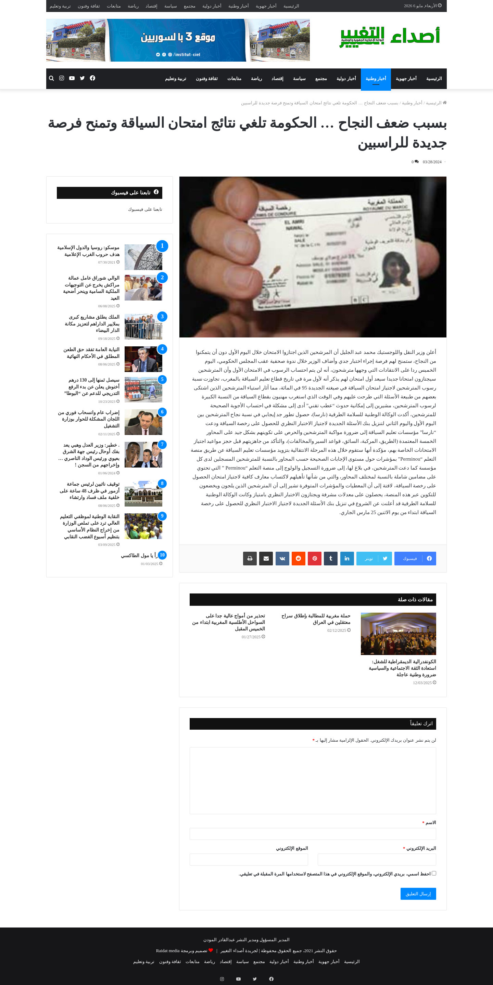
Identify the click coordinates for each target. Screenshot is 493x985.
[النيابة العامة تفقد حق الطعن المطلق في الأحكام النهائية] (143, 359)
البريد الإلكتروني (419, 848)
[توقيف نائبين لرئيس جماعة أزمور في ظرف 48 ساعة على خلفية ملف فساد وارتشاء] (143, 494)
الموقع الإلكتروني (292, 848)
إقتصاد (151, 6)
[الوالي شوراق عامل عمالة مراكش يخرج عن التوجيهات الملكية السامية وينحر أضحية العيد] (143, 287)
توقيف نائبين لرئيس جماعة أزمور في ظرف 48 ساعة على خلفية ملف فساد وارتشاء (89, 491)
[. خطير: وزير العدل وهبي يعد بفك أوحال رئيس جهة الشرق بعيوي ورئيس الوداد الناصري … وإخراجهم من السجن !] (143, 455)
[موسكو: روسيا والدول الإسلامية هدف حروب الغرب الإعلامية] (143, 257)
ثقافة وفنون (89, 6)
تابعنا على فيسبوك (145, 209)
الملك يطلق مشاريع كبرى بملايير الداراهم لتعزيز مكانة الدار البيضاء (92, 324)
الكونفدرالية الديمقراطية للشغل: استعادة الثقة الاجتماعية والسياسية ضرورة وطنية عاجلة (403, 668)
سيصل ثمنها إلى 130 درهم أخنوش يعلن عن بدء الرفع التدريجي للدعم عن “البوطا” (91, 387)
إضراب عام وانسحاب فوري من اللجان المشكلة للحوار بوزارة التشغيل (88, 419)
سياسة (170, 6)
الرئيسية (291, 6)
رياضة (133, 6)
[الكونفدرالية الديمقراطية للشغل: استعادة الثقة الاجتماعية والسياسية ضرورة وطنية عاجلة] (398, 634)
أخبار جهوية (266, 6)
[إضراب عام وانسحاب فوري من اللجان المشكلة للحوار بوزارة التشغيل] (143, 422)
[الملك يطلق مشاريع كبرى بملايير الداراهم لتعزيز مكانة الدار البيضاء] (143, 327)
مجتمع (189, 6)
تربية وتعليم (60, 6)
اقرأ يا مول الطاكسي (141, 555)
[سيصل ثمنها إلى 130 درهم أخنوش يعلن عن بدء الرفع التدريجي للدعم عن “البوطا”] (143, 389)
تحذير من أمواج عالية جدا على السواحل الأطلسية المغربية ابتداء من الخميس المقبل (228, 622)
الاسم (429, 822)
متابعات (114, 6)
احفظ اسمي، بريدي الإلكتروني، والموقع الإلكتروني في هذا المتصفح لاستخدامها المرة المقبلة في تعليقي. (335, 874)
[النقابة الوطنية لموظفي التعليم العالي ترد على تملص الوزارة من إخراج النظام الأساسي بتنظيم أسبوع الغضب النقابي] (143, 526)
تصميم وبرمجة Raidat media (181, 950)
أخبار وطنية (238, 6)
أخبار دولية (212, 6)
